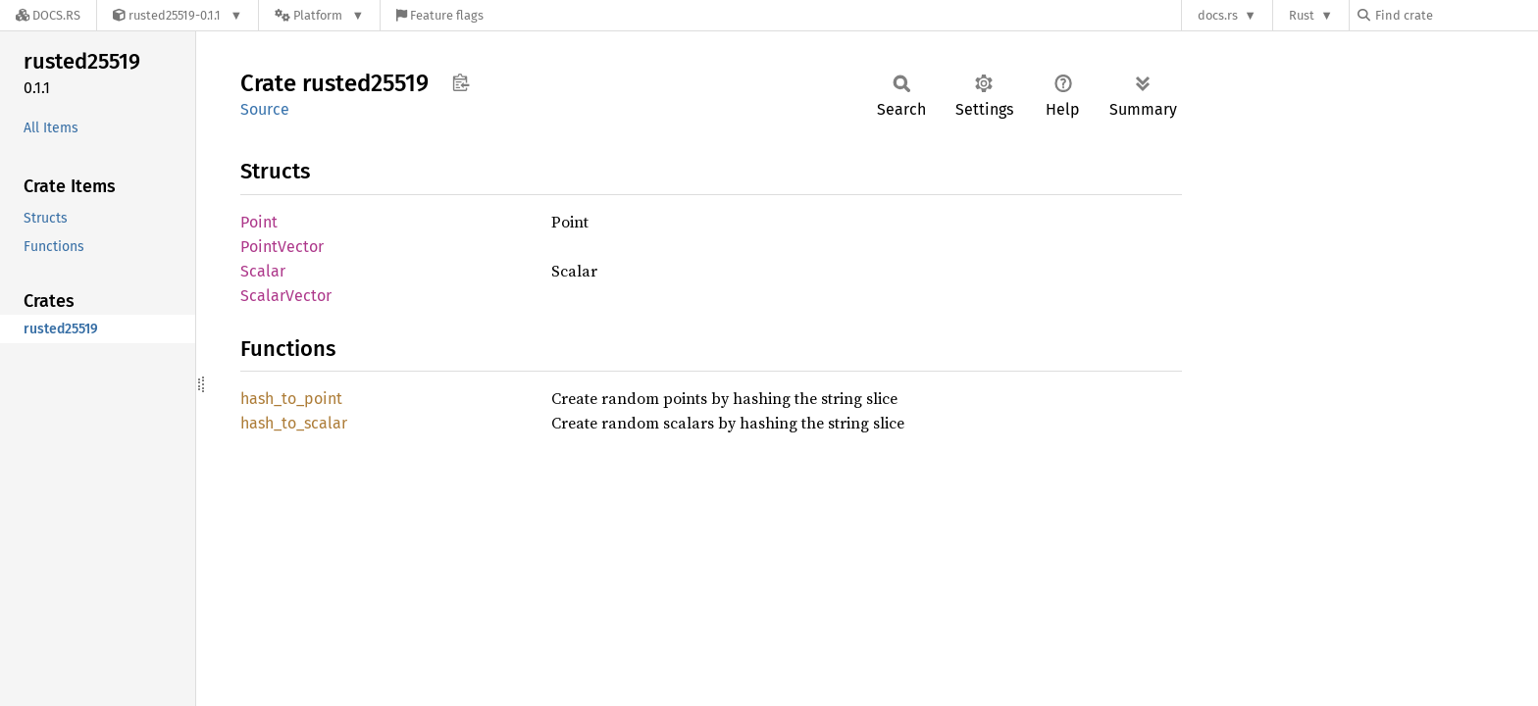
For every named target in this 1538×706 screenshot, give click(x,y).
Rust (1301, 15)
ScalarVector (286, 295)
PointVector (282, 246)
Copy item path (460, 82)
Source (264, 109)
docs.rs (1218, 15)
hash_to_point (291, 398)
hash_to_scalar (293, 423)
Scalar (262, 271)
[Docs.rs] (48, 15)
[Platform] (319, 15)
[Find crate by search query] (1455, 15)
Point (259, 222)
